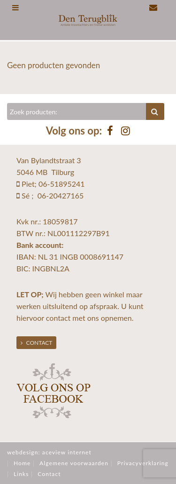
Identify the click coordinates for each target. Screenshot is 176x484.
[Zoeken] (76, 111)
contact (58, 317)
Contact (37, 342)
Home (22, 463)
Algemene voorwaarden (73, 463)
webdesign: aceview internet (49, 452)
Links (21, 473)
